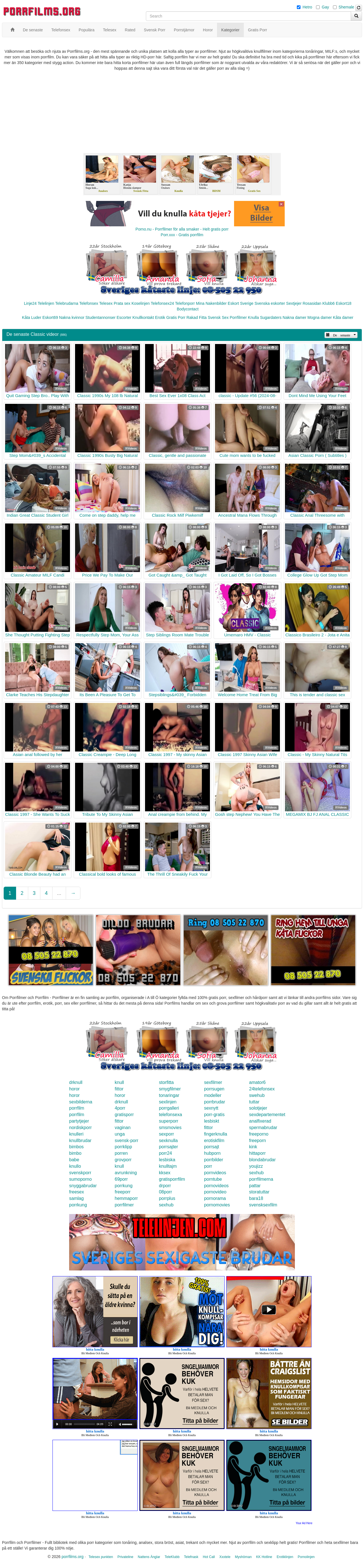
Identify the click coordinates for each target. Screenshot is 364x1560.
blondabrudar (262, 1159)
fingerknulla (215, 1134)
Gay (325, 7)
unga (120, 1134)
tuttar (254, 1101)
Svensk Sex (218, 317)
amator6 (257, 1082)
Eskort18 (343, 303)
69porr (121, 1179)
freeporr (123, 1191)
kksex (164, 1172)
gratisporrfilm (172, 1179)
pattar (255, 1185)
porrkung (124, 1185)
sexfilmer (213, 1082)
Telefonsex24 (162, 303)
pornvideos (215, 1172)
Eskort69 (50, 317)
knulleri (76, 1134)
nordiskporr (80, 1127)
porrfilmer (124, 1204)
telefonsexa (170, 1114)
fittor (119, 1088)
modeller (212, 1095)
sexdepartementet (267, 1114)
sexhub (256, 1172)
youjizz (256, 1166)
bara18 (256, 1198)
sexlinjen (167, 1101)
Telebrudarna (66, 303)
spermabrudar (263, 1127)
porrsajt (211, 1146)
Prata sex (122, 303)
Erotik (160, 317)
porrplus (167, 1198)
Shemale (346, 7)
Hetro (307, 7)
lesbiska (167, 1159)
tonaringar (169, 1095)
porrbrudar (214, 1101)
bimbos (76, 1146)
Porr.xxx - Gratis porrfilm (182, 235)
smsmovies (170, 1127)
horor (74, 1088)
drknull (75, 1082)
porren (121, 1153)
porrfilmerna (261, 1179)
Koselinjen (140, 303)
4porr (120, 1108)
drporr (165, 1185)
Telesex (106, 303)
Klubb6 (329, 303)
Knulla (253, 317)
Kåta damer (343, 317)
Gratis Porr (175, 317)
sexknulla (168, 1140)
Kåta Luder (31, 317)
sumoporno (80, 1179)
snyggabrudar (83, 1185)
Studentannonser (100, 317)
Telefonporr (185, 303)
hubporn (212, 1153)
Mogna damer (320, 317)
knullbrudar (80, 1140)
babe (74, 1159)
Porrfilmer (238, 317)
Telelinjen (46, 303)
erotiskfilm (214, 1140)
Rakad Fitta (197, 317)
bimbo (75, 1153)
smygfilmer (170, 1088)
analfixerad (260, 1121)
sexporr (166, 1134)
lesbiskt (211, 1121)
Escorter (124, 317)
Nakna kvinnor (71, 317)
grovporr (123, 1159)
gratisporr (124, 1114)
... (59, 893)
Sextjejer (293, 303)
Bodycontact (187, 309)
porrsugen (214, 1088)
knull (119, 1082)
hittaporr (257, 1153)
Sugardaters (270, 317)
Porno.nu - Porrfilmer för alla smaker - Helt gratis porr (182, 229)
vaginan (123, 1127)
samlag (76, 1198)
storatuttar (259, 1191)
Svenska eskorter (270, 303)
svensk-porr (127, 1140)
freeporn (257, 1140)
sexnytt (211, 1108)
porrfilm (76, 1108)
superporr (168, 1121)
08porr (165, 1191)
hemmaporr (126, 1198)
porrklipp (123, 1146)
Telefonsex (88, 303)
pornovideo (215, 1191)
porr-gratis (214, 1114)
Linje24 (30, 303)
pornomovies (217, 1204)
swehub (257, 1095)
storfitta (166, 1082)
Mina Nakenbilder (211, 303)
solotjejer (258, 1108)
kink (253, 1146)
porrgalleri (169, 1108)
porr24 (165, 1153)
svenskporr (80, 1172)
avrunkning (126, 1172)
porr (208, 1166)
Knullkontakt (143, 317)
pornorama (215, 1198)
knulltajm (168, 1166)
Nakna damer (294, 317)
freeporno (259, 1134)
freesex (76, 1191)
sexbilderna (80, 1101)
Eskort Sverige (240, 303)
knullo (75, 1166)
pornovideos (216, 1185)
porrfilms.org (73, 1556)
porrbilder (213, 1159)
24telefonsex (262, 1088)
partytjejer (79, 1121)
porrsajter (168, 1146)
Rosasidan (311, 303)
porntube (213, 1179)
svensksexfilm (263, 1204)
